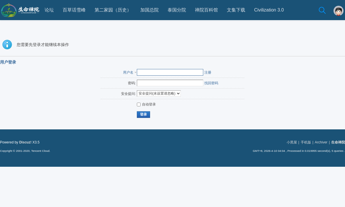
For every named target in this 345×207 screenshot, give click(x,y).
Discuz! (25, 142)
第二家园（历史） (113, 9)
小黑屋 (292, 142)
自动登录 (146, 104)
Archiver (321, 142)
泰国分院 (177, 9)
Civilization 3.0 (269, 9)
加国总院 (149, 9)
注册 (207, 72)
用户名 (128, 72)
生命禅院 (338, 142)
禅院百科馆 (206, 9)
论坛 (49, 9)
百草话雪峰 (74, 9)
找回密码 (211, 83)
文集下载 (236, 9)
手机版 (306, 142)
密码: (132, 83)
